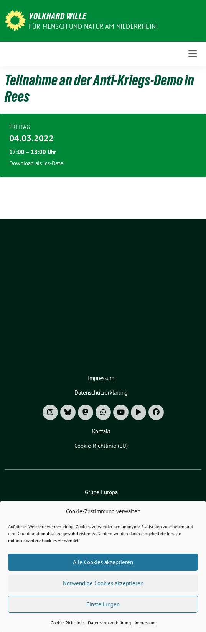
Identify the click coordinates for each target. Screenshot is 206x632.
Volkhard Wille (57, 16)
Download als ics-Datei (37, 163)
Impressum (145, 628)
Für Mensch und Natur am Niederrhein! (93, 26)
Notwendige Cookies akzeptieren (103, 588)
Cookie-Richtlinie (67, 628)
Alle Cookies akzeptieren (103, 567)
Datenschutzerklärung (109, 628)
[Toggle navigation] (192, 53)
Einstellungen (103, 609)
